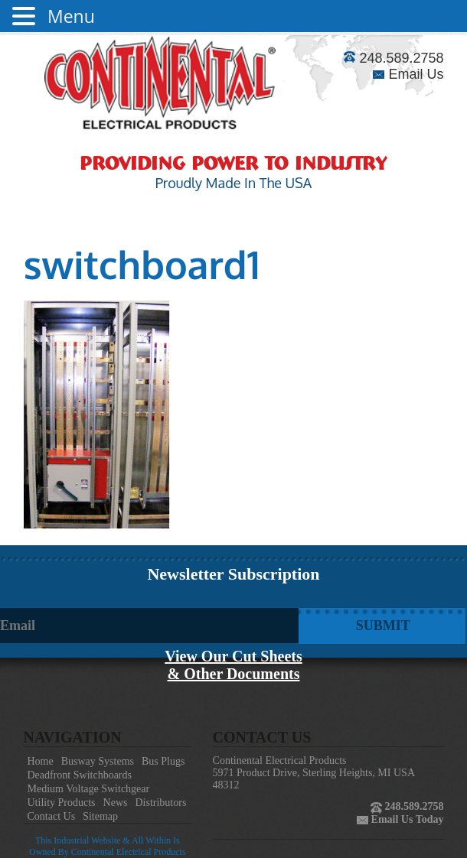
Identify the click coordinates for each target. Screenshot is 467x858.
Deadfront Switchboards (80, 775)
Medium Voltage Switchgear (89, 789)
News (115, 802)
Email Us (408, 74)
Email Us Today (405, 819)
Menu (71, 16)
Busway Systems (97, 761)
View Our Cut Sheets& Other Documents (233, 665)
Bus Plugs (163, 761)
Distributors (160, 802)
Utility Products (62, 802)
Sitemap (100, 816)
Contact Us (52, 816)
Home (41, 761)
